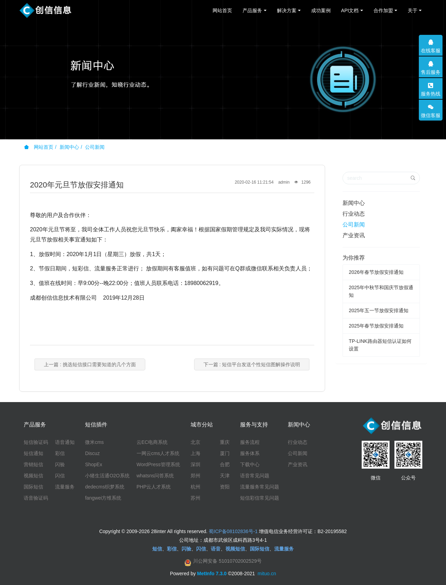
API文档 (350, 10)
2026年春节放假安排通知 (376, 272)
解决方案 (287, 10)
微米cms (94, 442)
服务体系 (250, 453)
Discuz (92, 453)
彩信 (60, 453)
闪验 (60, 464)
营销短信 (33, 464)
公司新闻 (95, 147)
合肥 (225, 464)
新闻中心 (69, 147)
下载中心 (250, 464)
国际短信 (33, 487)
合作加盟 (383, 10)
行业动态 (354, 214)
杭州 (195, 487)
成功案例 (321, 10)
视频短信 (33, 475)
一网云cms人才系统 (158, 453)
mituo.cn (266, 573)
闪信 (60, 475)
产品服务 (252, 10)
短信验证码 (36, 442)
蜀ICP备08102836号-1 (233, 531)
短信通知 (33, 453)
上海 (195, 453)
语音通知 (65, 442)
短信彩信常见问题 (259, 498)
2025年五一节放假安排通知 (378, 310)
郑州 (195, 475)
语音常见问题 (254, 475)
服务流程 (250, 442)
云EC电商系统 (152, 442)
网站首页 (222, 10)
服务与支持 (254, 425)
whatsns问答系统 (155, 475)
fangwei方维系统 (103, 498)
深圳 (195, 464)
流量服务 (65, 487)
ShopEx (93, 464)
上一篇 (90, 364)
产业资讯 (354, 235)
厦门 (225, 453)
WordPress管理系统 (158, 464)
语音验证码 (36, 498)
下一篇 (251, 364)
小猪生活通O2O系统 (107, 475)
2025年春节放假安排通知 (376, 326)
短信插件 (96, 425)
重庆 (225, 442)
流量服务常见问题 (259, 487)
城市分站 (202, 425)
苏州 (195, 498)
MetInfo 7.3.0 (212, 573)
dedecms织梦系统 (104, 487)
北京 (195, 442)
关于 (412, 10)
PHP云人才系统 (154, 487)
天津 (225, 475)
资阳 (225, 487)
